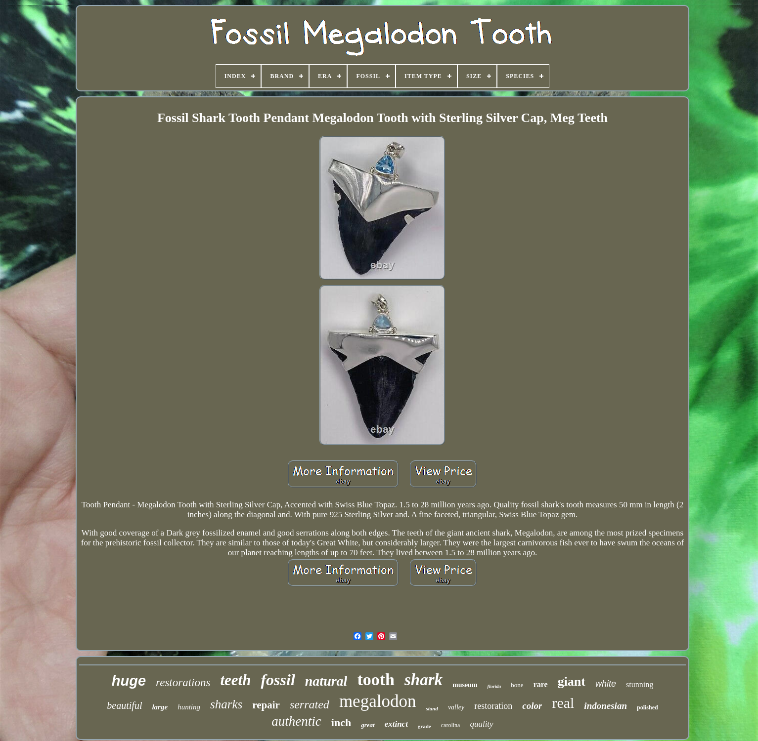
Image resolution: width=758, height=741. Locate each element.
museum (465, 685)
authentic (296, 721)
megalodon (377, 701)
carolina (450, 725)
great (367, 725)
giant (571, 681)
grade (424, 726)
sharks (226, 704)
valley (456, 707)
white (605, 684)
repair (266, 705)
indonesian (605, 705)
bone (517, 685)
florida (494, 686)
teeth (235, 680)
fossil (278, 680)
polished (647, 707)
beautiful (124, 705)
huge (129, 681)
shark (423, 680)
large (160, 707)
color (532, 705)
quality (481, 724)
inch (341, 722)
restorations (183, 682)
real (563, 703)
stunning (639, 684)
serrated (309, 704)
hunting (189, 707)
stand (432, 708)
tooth (376, 679)
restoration (493, 706)
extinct (396, 724)
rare (541, 684)
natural (326, 681)
